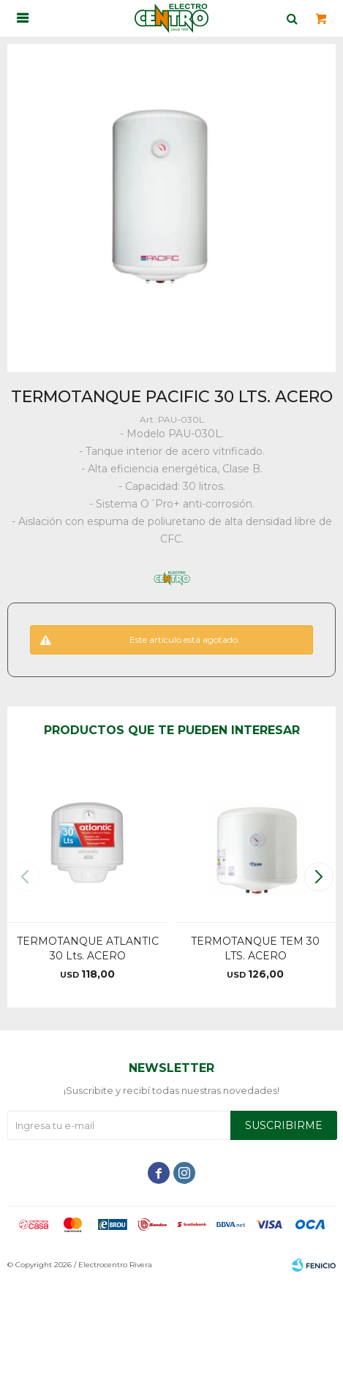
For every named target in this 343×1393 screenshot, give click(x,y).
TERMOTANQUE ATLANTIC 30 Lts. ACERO (88, 948)
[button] (318, 877)
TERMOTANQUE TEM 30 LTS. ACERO (255, 948)
